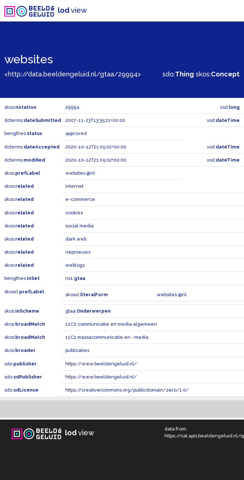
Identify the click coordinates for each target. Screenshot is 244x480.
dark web (75, 239)
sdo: (178, 74)
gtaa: (88, 311)
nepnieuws (77, 252)
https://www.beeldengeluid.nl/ (101, 363)
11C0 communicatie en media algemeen (111, 324)
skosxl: (24, 291)
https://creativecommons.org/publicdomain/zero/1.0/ (127, 390)
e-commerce (80, 199)
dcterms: (32, 120)
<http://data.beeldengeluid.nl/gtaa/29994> (72, 74)
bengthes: (23, 133)
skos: (218, 74)
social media (79, 226)
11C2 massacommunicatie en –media (107, 337)
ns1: (75, 278)
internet (74, 186)
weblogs (75, 265)
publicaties (77, 350)
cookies (74, 212)
